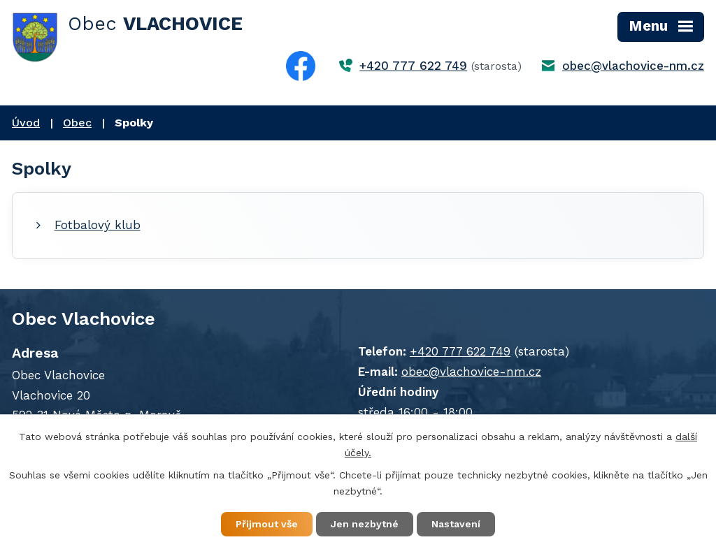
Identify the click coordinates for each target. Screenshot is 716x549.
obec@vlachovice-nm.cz (633, 66)
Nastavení (455, 523)
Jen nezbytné (365, 523)
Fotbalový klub (98, 225)
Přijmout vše (267, 523)
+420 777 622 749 (413, 66)
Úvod (26, 122)
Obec (77, 122)
